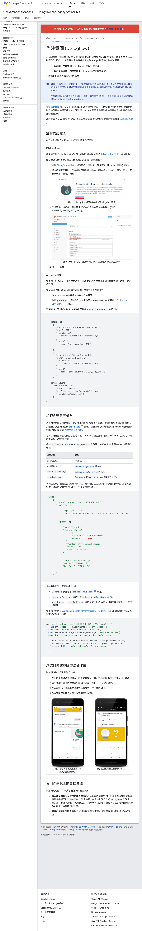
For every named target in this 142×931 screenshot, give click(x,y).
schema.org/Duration (86, 472)
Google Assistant (68, 38)
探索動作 (52, 107)
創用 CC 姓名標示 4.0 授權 (85, 827)
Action (57, 295)
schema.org (74, 426)
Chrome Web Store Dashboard (104, 925)
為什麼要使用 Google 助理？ (53, 903)
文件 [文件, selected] (70, 3)
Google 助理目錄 (48, 912)
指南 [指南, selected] (5, 18)
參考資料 (16, 18)
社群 (83, 3)
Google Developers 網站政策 (54, 830)
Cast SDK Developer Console (103, 921)
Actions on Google (50, 3)
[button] (18, 21)
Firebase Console (98, 912)
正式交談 (103, 3)
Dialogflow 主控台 (112, 154)
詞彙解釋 (38, 18)
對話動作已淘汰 (114, 29)
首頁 (48, 38)
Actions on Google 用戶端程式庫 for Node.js (83, 611)
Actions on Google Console (103, 917)
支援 (92, 3)
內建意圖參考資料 (73, 430)
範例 (27, 18)
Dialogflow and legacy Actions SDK (59, 12)
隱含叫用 (61, 99)
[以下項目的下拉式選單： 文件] (75, 3)
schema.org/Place (84, 466)
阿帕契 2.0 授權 (116, 827)
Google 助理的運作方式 (51, 908)
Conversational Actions (18, 12)
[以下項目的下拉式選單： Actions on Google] (62, 3)
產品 (55, 38)
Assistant (20, 3)
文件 (80, 38)
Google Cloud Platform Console (105, 903)
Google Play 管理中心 (100, 908)
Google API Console (99, 899)
